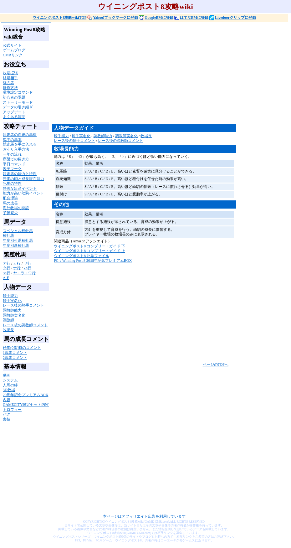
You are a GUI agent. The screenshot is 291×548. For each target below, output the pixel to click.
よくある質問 (14, 117)
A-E (6, 278)
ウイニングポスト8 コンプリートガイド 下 (89, 246)
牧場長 (8, 330)
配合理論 (10, 198)
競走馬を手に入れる (20, 144)
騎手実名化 (12, 300)
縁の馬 (8, 82)
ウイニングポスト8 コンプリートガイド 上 (89, 251)
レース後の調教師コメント (25, 325)
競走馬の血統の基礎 (20, 134)
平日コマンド (14, 164)
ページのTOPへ (215, 364)
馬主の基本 (12, 139)
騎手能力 (10, 295)
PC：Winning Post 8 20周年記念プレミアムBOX (93, 260)
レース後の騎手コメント (23, 305)
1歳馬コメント (15, 352)
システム (10, 380)
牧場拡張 (10, 73)
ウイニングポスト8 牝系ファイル (81, 256)
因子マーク (12, 169)
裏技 (6, 419)
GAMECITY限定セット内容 (26, 404)
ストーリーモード (18, 102)
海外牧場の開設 (16, 208)
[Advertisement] (146, 72)
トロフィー (12, 409)
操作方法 (10, 87)
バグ (6, 414)
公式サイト (12, 45)
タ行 (6, 268)
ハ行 (27, 268)
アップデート (14, 112)
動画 (6, 375)
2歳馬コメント (15, 357)
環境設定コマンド (18, 92)
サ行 (27, 263)
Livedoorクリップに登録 (232, 17)
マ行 (6, 273)
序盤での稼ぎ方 (16, 159)
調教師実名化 (14, 315)
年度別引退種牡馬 (18, 240)
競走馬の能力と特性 (20, 174)
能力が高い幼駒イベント (23, 193)
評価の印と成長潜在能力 (23, 179)
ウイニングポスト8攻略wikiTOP (59, 17)
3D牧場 (9, 390)
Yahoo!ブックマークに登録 (112, 17)
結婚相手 (10, 78)
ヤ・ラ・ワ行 (24, 273)
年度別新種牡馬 (16, 245)
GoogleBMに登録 (156, 17)
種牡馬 (8, 235)
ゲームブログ (14, 50)
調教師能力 (12, 310)
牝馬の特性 (12, 183)
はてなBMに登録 (191, 17)
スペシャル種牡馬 (18, 231)
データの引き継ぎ (18, 107)
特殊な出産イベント (20, 188)
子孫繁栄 (10, 213)
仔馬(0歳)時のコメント (22, 347)
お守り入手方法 (16, 149)
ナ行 (17, 268)
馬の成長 (10, 203)
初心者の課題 (14, 97)
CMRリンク (13, 55)
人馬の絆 (10, 385)
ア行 (6, 263)
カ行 (17, 263)
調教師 (8, 320)
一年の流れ (12, 154)
